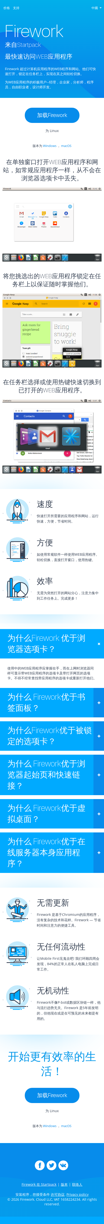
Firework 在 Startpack (39, 1184)
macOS (66, 146)
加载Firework (52, 115)
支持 (16, 8)
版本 (64, 1184)
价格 (6, 8)
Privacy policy (77, 1194)
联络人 (77, 1184)
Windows (49, 146)
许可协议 (58, 1194)
